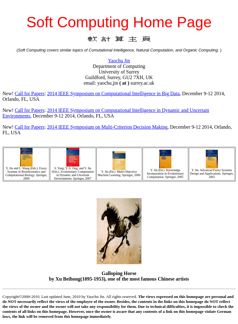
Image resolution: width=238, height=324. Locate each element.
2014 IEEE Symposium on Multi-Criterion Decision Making (107, 127)
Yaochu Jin (119, 60)
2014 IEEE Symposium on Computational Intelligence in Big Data (113, 93)
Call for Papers (30, 93)
